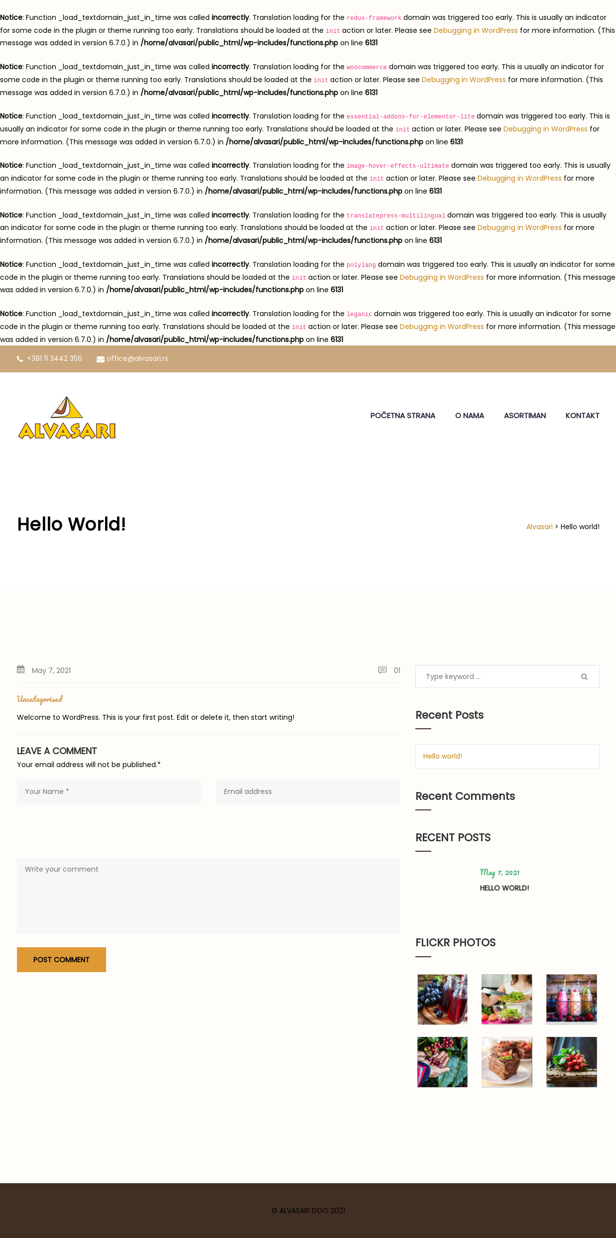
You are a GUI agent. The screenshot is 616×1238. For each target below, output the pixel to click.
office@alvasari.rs (132, 358)
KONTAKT (583, 415)
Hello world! (442, 756)
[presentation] (92, 834)
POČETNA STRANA (402, 415)
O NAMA (469, 415)
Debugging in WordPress (476, 30)
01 (389, 670)
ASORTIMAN (525, 415)
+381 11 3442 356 (49, 358)
